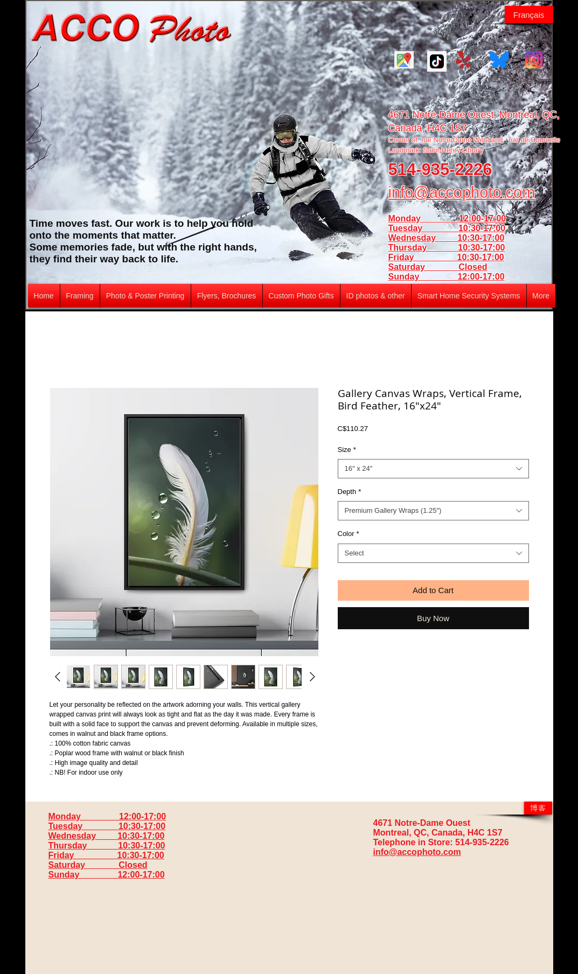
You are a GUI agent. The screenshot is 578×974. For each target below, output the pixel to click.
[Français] (529, 14)
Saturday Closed (438, 267)
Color (348, 534)
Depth (349, 492)
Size (347, 450)
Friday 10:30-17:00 (446, 257)
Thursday (423, 247)
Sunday (423, 276)
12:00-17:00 (480, 276)
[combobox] (433, 468)
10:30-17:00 (481, 247)
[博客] (538, 808)
